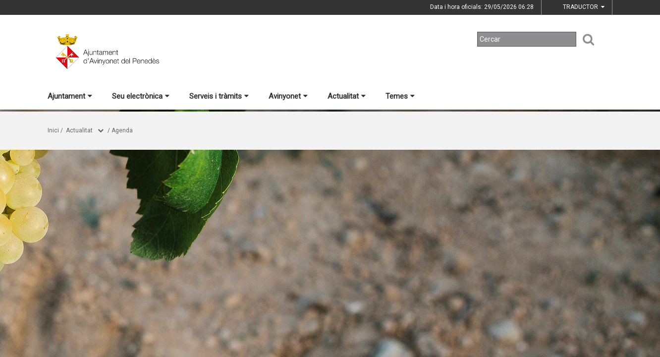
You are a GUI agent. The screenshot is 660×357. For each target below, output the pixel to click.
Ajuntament (70, 96)
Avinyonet (288, 96)
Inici (53, 130)
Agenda (122, 130)
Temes (400, 96)
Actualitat (347, 96)
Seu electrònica (140, 96)
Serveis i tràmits (219, 96)
